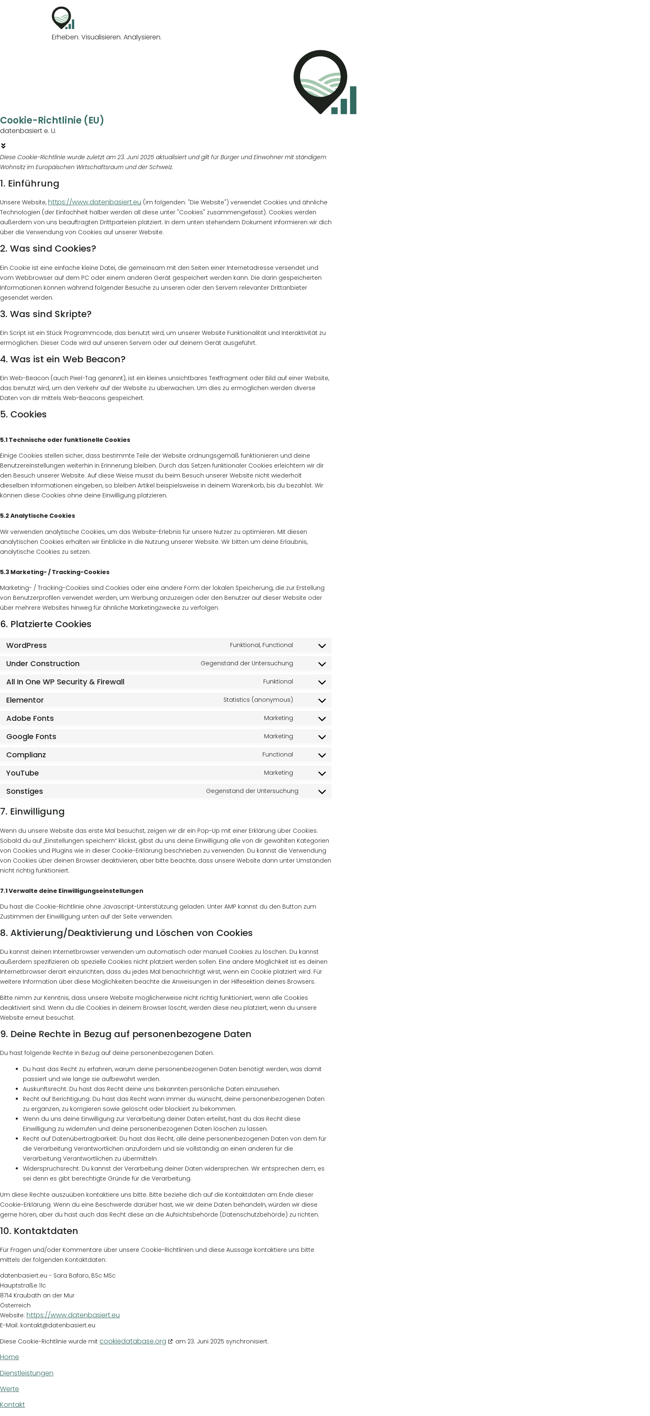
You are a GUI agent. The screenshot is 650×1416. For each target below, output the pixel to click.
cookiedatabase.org (132, 1341)
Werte (9, 1389)
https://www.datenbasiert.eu (94, 202)
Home (9, 1357)
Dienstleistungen (26, 1373)
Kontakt (12, 1404)
